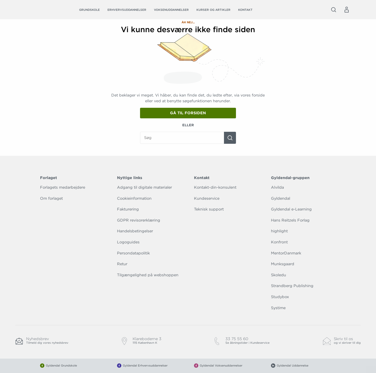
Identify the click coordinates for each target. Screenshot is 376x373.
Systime (278, 308)
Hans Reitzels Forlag (290, 220)
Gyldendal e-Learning (291, 209)
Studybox (280, 297)
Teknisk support (209, 209)
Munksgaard (282, 264)
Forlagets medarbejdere (62, 187)
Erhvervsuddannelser (126, 10)
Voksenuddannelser (171, 10)
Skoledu (278, 275)
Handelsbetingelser (135, 231)
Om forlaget (51, 198)
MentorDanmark (286, 253)
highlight (279, 231)
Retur (122, 264)
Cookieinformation (134, 198)
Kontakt (245, 10)
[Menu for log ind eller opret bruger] (346, 9)
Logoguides (128, 242)
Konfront (279, 242)
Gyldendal (280, 198)
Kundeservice (206, 198)
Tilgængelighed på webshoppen (147, 275)
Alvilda (277, 187)
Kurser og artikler (213, 10)
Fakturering (128, 209)
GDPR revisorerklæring (138, 220)
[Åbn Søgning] (333, 9)
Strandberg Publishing (292, 285)
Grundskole (89, 10)
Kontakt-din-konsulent (215, 187)
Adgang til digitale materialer (144, 187)
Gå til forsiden (188, 113)
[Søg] (230, 138)
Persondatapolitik (133, 253)
